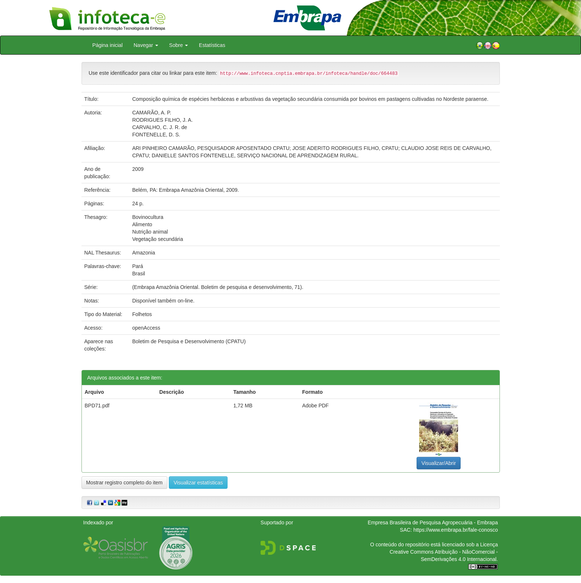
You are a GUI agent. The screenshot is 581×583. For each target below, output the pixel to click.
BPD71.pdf (97, 405)
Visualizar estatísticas (198, 482)
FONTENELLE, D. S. (156, 135)
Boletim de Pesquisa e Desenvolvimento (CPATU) (189, 341)
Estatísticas (212, 45)
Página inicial (107, 45)
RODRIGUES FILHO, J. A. (162, 120)
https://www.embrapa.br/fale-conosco (455, 530)
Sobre (178, 45)
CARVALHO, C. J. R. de (159, 127)
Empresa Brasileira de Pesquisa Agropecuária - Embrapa (433, 522)
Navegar (146, 45)
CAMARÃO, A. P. (151, 112)
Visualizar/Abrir (438, 463)
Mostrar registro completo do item (124, 482)
